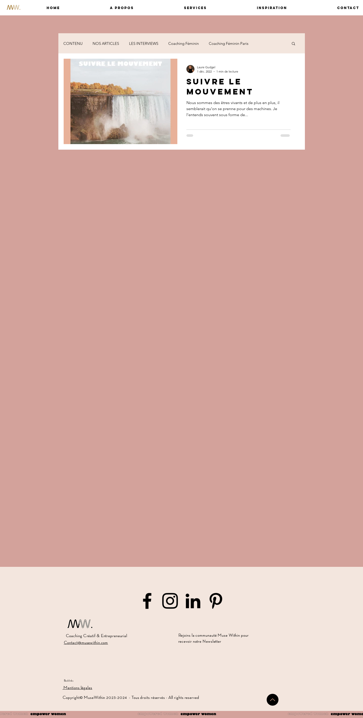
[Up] (272, 700)
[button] (101, 8)
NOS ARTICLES (106, 43)
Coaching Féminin (183, 43)
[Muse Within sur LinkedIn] (193, 600)
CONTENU (73, 43)
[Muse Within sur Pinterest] (215, 600)
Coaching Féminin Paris (228, 43)
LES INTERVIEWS (143, 43)
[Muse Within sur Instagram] (170, 600)
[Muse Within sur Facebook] (147, 600)
